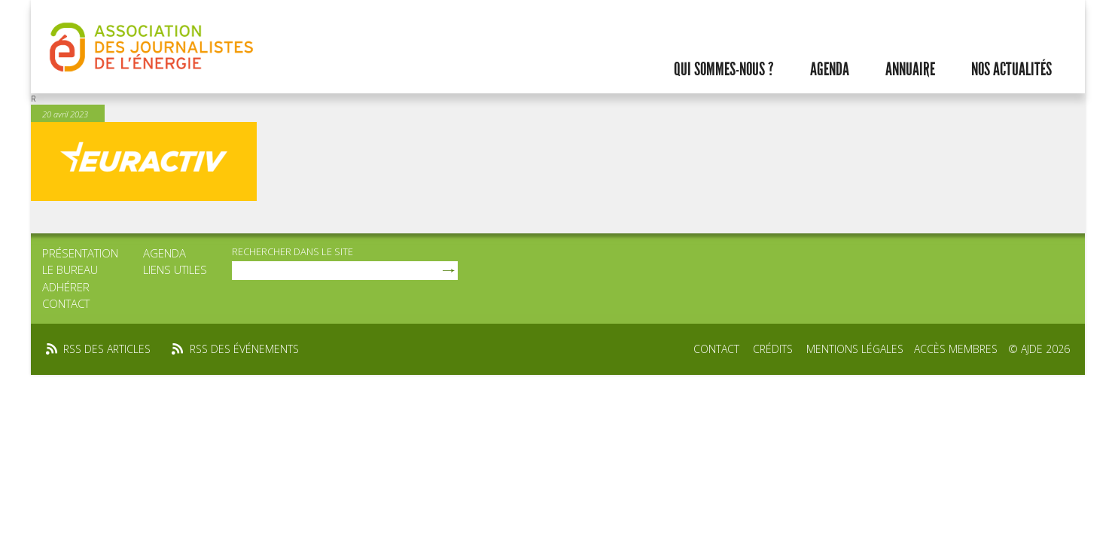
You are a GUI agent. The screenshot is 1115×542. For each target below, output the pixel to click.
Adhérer (66, 286)
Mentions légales (854, 349)
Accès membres (956, 349)
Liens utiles (175, 269)
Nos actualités (1011, 69)
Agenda (829, 69)
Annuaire (910, 69)
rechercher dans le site (292, 251)
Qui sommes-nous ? (724, 69)
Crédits (773, 349)
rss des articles (107, 349)
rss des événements (244, 349)
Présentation (80, 252)
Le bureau (70, 269)
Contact (66, 303)
